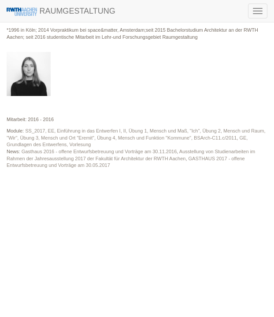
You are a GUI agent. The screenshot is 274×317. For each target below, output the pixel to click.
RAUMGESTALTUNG (61, 11)
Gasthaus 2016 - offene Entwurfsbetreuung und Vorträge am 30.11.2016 (99, 151)
